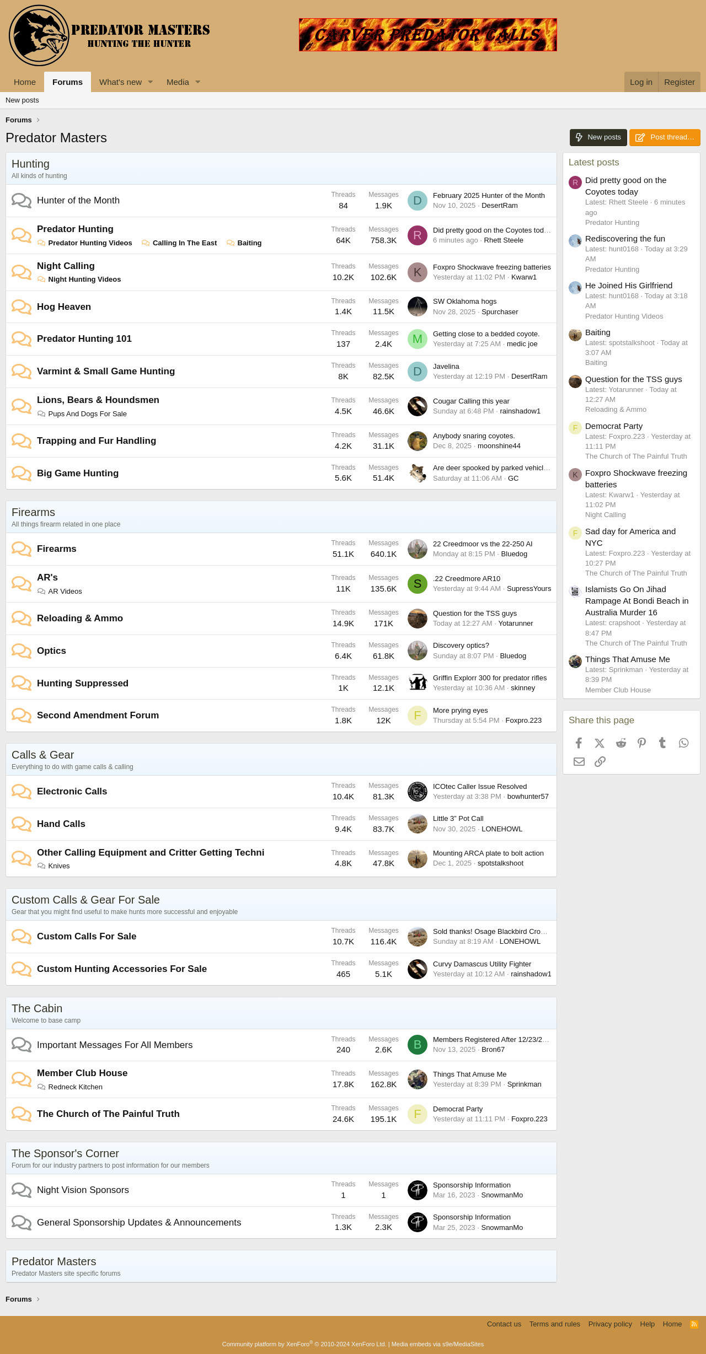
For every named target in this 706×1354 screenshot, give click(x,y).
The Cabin (37, 1008)
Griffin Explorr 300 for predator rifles (490, 678)
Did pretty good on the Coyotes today (492, 230)
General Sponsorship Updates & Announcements (139, 1222)
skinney (523, 688)
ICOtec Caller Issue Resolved (480, 786)
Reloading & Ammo (80, 618)
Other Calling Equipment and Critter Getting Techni (150, 852)
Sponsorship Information (472, 1185)
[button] (150, 82)
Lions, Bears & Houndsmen (98, 400)
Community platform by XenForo (304, 1344)
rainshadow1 (520, 411)
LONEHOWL (502, 829)
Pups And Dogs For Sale (82, 414)
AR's (47, 577)
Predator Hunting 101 (84, 339)
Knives (53, 866)
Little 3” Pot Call (458, 818)
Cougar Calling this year (471, 401)
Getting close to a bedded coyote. (486, 334)
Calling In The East (179, 243)
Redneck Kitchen (70, 1087)
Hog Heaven (64, 307)
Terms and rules (555, 1324)
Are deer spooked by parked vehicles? (494, 468)
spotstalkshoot (500, 863)
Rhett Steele (504, 240)
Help (647, 1324)
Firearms (33, 512)
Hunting (31, 164)
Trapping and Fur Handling (96, 441)
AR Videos (59, 591)
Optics (51, 651)
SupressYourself (533, 588)
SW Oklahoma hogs (465, 301)
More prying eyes (460, 710)
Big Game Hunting (78, 473)
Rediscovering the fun (625, 238)
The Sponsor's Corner (65, 1153)
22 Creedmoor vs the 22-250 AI (483, 544)
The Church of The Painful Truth (108, 1114)
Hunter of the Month (78, 200)
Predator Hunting (75, 229)
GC (513, 478)
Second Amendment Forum (98, 715)
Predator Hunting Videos (84, 243)
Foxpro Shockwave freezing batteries (492, 267)
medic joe (522, 344)
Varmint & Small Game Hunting (106, 371)
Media (178, 82)
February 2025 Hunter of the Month (489, 195)
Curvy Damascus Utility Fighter (482, 964)
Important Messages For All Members (114, 1045)
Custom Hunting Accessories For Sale (122, 969)
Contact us (504, 1324)
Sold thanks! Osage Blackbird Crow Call (496, 931)
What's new (120, 82)
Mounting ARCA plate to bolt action (488, 853)
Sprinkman (524, 1084)
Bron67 (493, 1049)
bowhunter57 (528, 796)
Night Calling (66, 266)
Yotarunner (516, 623)
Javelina (446, 366)
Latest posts (594, 162)
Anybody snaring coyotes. (474, 436)
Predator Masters (54, 1261)
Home (25, 82)
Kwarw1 (524, 277)
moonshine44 (499, 446)
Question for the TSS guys (475, 613)
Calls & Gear (43, 755)
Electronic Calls (72, 791)
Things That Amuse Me (469, 1074)
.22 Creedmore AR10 (466, 578)
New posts (22, 100)
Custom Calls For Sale (86, 936)
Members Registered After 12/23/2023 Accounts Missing (522, 1039)
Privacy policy (610, 1324)
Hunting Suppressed (83, 683)
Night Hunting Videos (79, 279)
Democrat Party (458, 1109)
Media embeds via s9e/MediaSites (438, 1344)
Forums (67, 82)
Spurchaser (500, 312)
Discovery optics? (461, 645)
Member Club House (82, 1073)
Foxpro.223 (524, 720)
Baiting (244, 243)
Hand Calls (61, 824)
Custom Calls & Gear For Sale (86, 900)
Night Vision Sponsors (83, 1190)
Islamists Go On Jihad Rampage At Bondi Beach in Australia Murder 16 (637, 600)
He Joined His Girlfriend (628, 285)
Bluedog (514, 554)
